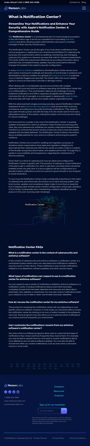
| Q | (28, 366)
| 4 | (45, 368)
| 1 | (28, 368)
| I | (56, 364)
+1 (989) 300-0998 (30, 2)
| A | (11, 364)
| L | (73, 364)
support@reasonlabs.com (14, 401)
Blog (84, 2)
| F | (39, 364)
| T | (45, 366)
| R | (34, 366)
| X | (67, 366)
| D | (28, 364)
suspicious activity (59, 75)
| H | (50, 364)
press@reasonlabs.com (13, 404)
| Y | (73, 366)
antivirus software (24, 70)
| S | (39, 366)
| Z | (78, 366)
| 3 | (39, 368)
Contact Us (75, 2)
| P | (23, 366)
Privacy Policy (58, 438)
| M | (78, 364)
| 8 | (56, 368)
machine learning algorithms (38, 106)
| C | (23, 364)
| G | (45, 364)
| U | (50, 366)
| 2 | (34, 368)
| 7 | (50, 368)
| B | (17, 364)
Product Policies (40, 438)
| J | (61, 364)
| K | (67, 364)
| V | (56, 366)
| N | (11, 366)
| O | (17, 366)
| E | (34, 364)
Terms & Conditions (77, 438)
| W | (61, 366)
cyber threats (71, 96)
